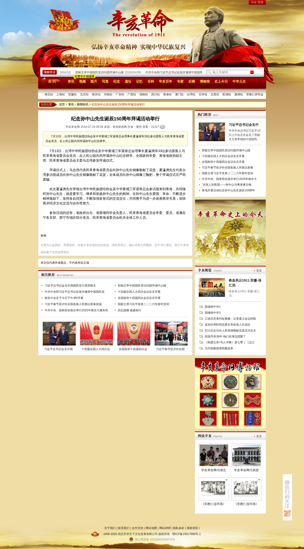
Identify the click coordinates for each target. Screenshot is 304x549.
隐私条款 (178, 528)
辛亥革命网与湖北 (213, 470)
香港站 (167, 94)
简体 (254, 2)
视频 (82, 81)
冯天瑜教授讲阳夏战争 (219, 348)
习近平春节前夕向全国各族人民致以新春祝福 (73, 304)
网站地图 (151, 528)
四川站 (155, 94)
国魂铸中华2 (213, 312)
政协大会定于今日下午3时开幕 (64, 298)
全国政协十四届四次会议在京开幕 (139, 298)
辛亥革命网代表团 (246, 470)
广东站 (120, 94)
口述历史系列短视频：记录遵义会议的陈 (230, 318)
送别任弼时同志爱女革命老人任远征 (227, 324)
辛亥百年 (165, 81)
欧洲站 (227, 94)
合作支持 (137, 528)
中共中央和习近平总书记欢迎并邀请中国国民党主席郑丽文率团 (187, 72)
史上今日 (221, 81)
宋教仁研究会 (254, 94)
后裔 (191, 81)
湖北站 (48, 94)
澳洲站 (238, 94)
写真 (105, 81)
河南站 (108, 94)
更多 (259, 270)
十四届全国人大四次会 (95, 349)
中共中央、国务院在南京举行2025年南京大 (229, 179)
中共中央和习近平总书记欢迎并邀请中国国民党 (74, 291)
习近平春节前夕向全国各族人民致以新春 (227, 167)
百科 (150, 81)
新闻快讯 (82, 104)
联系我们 (123, 528)
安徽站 (72, 94)
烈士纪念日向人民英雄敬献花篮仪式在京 (230, 330)
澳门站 (179, 94)
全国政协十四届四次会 (133, 349)
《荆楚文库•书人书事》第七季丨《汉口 (229, 342)
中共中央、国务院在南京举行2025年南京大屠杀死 (76, 310)
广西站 (132, 94)
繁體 (260, 2)
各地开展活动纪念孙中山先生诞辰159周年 (228, 190)
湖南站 (143, 94)
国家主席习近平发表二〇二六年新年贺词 (143, 304)
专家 (180, 81)
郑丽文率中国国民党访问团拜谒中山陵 (100, 72)
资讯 (71, 81)
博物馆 (205, 81)
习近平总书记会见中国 (58, 349)
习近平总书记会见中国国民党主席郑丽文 (70, 285)
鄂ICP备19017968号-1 (186, 534)
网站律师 (165, 528)
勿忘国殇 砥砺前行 (129, 310)
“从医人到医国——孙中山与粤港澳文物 (226, 184)
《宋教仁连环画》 (213, 504)
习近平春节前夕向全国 (170, 349)
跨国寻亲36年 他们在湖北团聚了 (225, 336)
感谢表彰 (192, 528)
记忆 (139, 81)
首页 (50, 81)
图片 (93, 81)
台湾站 (191, 94)
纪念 (116, 81)
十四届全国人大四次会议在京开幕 (139, 291)
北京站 (84, 94)
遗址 (128, 81)
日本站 (203, 94)
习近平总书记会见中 (244, 125)
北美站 (215, 94)
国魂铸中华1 (213, 306)
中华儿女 (239, 81)
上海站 (60, 94)
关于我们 (110, 528)
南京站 (96, 94)
